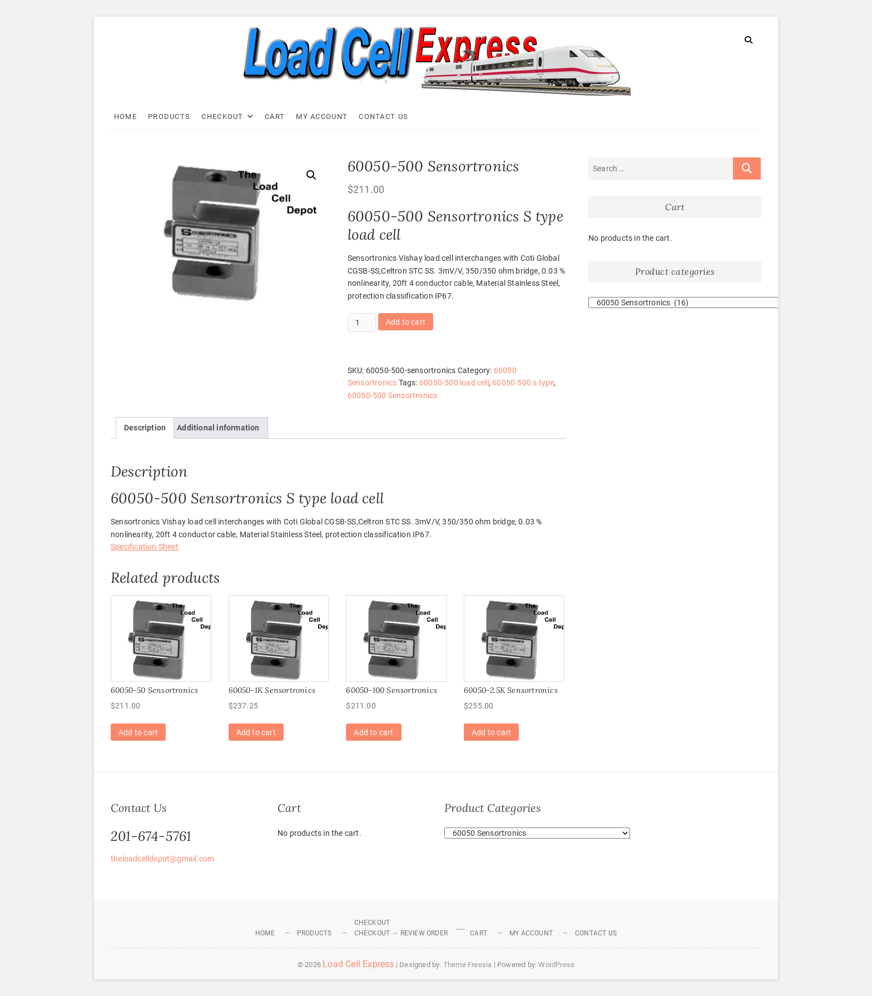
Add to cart (405, 322)
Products (171, 116)
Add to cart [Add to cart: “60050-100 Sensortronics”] (373, 732)
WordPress (556, 964)
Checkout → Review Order (401, 933)
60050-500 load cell (454, 382)
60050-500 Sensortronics (393, 395)
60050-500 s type (523, 382)
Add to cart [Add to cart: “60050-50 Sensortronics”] (138, 732)
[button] (311, 175)
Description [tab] (145, 427)
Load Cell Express (358, 964)
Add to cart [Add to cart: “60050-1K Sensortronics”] (256, 732)
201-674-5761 (151, 836)
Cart (277, 116)
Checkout (225, 116)
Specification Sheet (145, 546)
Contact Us (386, 116)
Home (127, 116)
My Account (324, 116)
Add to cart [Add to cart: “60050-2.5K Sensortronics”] (491, 732)
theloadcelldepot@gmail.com (162, 858)
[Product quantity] (362, 322)
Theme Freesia (467, 964)
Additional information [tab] (218, 427)
